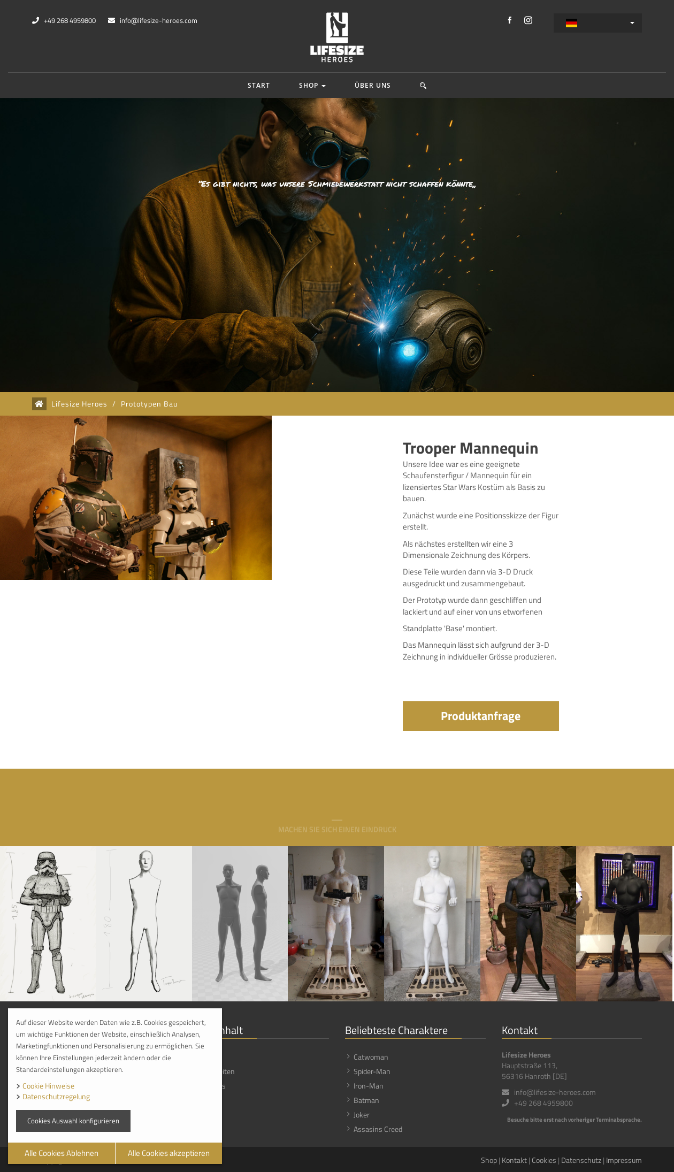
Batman (366, 1100)
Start (259, 85)
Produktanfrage (480, 716)
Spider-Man (372, 1071)
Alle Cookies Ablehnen (61, 1153)
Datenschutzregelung (56, 1096)
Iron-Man (369, 1085)
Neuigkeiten (216, 1071)
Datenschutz (581, 1160)
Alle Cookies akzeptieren (169, 1153)
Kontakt (514, 1160)
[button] (423, 85)
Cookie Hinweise (48, 1085)
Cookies (544, 1160)
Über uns (373, 85)
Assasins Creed (378, 1129)
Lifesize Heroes (79, 404)
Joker (362, 1114)
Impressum (624, 1160)
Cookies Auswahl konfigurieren (73, 1120)
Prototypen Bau (149, 404)
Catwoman (371, 1056)
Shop (312, 85)
